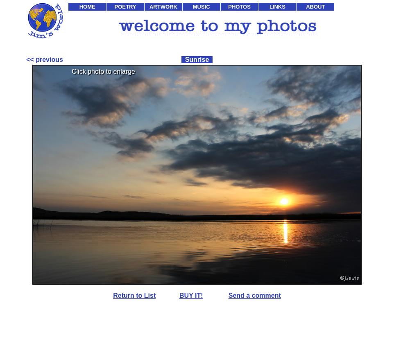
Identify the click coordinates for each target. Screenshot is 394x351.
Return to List (134, 295)
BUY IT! (191, 295)
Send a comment (255, 295)
